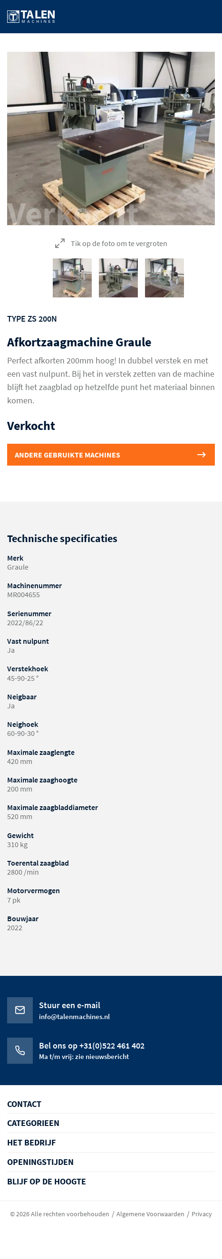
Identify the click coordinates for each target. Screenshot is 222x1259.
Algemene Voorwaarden (150, 1214)
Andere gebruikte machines (67, 454)
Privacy (202, 1214)
